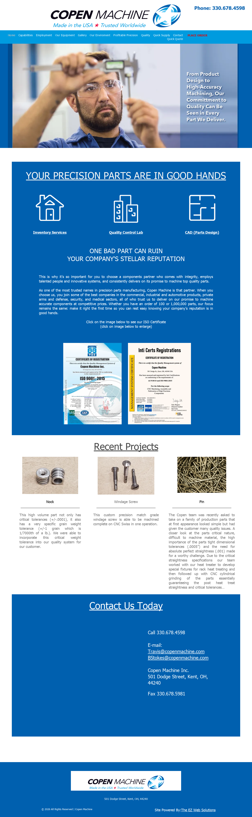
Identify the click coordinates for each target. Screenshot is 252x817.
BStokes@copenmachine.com (178, 657)
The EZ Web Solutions (198, 810)
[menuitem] (11, 35)
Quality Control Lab (126, 232)
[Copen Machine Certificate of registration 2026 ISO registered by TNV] (92, 383)
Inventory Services (50, 232)
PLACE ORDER (197, 35)
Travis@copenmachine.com (176, 651)
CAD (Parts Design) (202, 232)
